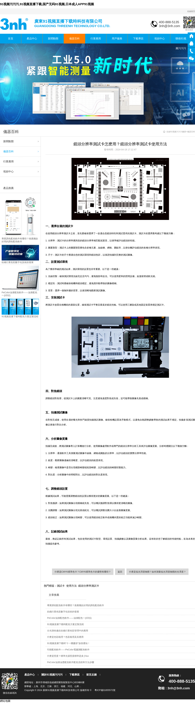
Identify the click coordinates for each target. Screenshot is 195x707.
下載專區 (138, 38)
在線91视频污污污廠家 (176, 132)
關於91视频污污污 (52, 674)
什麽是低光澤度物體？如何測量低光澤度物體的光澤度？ (157, 571)
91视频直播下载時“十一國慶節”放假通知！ (68, 643)
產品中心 (32, 38)
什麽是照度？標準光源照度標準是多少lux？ (68, 656)
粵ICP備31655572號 (105, 690)
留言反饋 (91, 674)
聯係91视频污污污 (181, 40)
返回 (120, 571)
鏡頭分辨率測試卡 (88, 585)
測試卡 (61, 585)
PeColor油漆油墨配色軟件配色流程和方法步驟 (70, 662)
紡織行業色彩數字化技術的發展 (63, 611)
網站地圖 (5, 701)
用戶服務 (117, 38)
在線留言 (191, 11)
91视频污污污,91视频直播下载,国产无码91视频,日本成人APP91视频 (47, 4)
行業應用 (96, 38)
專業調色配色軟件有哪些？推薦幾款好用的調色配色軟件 (75, 605)
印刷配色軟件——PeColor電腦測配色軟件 (68, 649)
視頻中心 (159, 38)
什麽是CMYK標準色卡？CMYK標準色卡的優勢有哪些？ (83, 571)
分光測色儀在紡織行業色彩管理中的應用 (67, 630)
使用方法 (71, 585)
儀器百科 (74, 38)
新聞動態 (53, 38)
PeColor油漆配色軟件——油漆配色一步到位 (69, 618)
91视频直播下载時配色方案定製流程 (65, 624)
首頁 (10, 38)
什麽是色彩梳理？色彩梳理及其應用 (65, 637)
